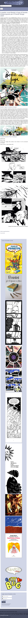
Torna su (26, 616)
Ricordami (4, 600)
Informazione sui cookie (4, 615)
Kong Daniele (2, 233)
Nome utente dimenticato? (6, 603)
